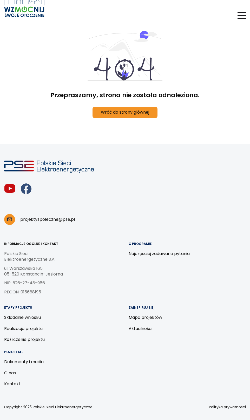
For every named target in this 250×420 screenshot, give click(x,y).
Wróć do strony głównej (125, 112)
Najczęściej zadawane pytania (159, 254)
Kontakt (12, 384)
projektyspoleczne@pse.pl (47, 219)
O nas (10, 373)
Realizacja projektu (23, 329)
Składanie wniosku (22, 317)
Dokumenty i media (24, 362)
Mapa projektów (145, 317)
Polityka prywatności (227, 407)
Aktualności (140, 329)
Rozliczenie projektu (24, 339)
